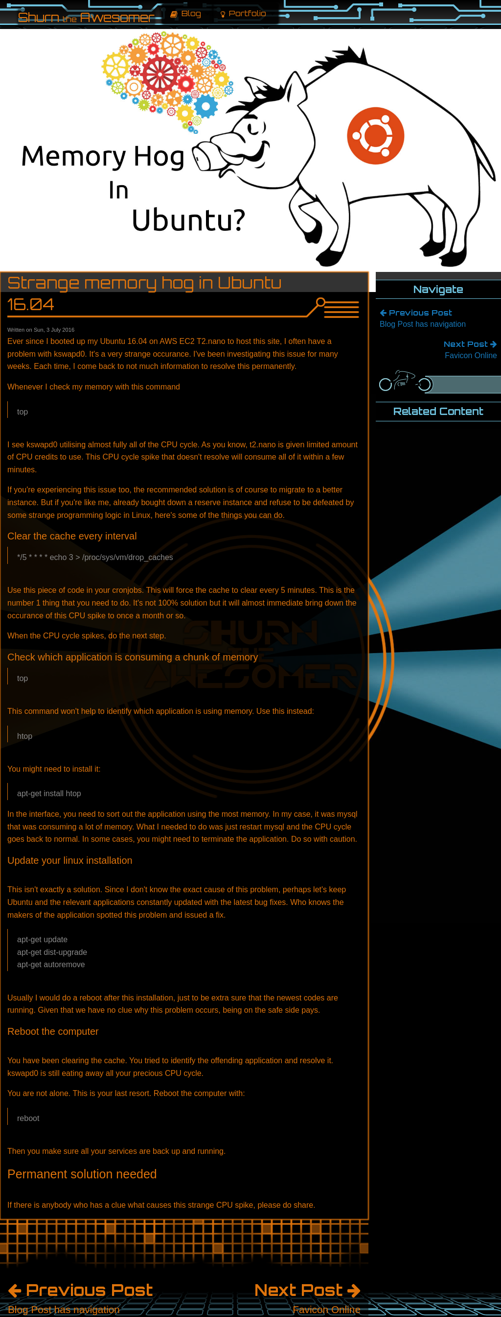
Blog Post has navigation (438, 317)
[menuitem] (187, 14)
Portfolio (243, 13)
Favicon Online (438, 349)
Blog (185, 13)
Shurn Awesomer (86, 17)
